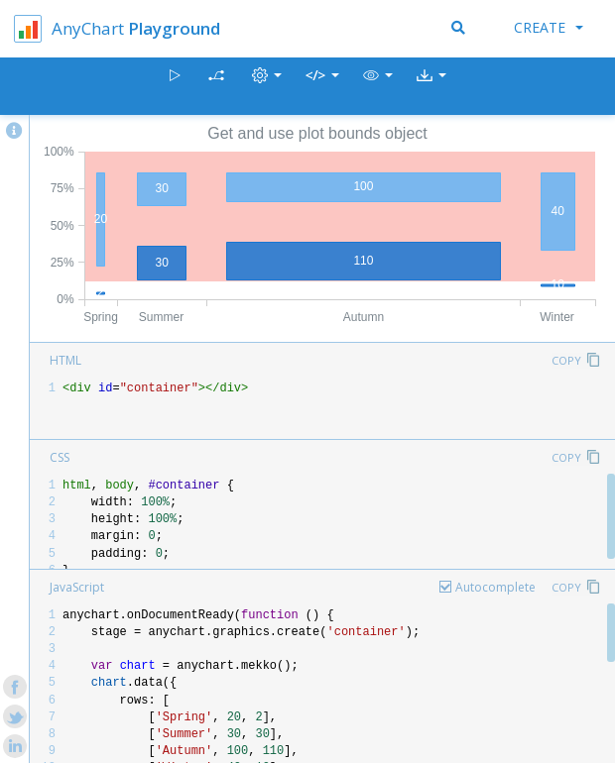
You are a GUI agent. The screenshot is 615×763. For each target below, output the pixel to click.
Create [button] (548, 27)
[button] (378, 86)
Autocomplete (495, 587)
